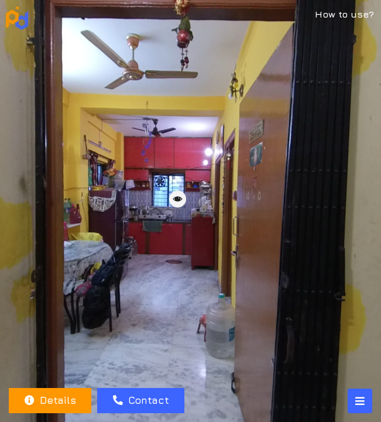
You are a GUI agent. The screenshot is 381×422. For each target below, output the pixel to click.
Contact (141, 400)
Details (50, 400)
